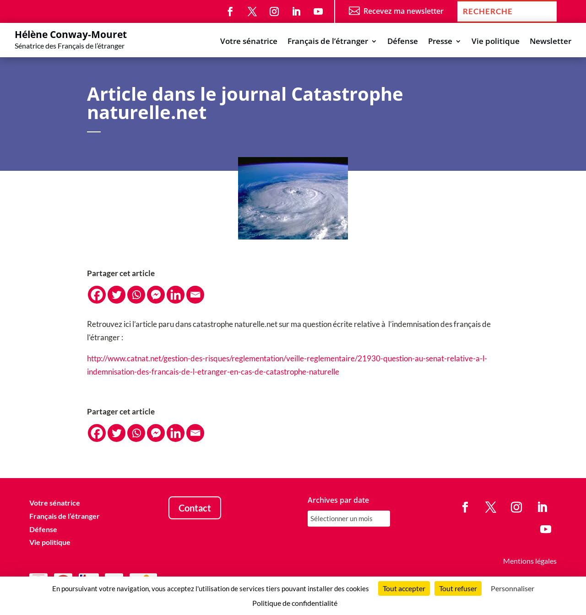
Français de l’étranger (328, 42)
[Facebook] (97, 295)
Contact (195, 507)
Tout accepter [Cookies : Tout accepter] (404, 588)
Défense (402, 42)
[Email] (195, 295)
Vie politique (496, 42)
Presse (440, 42)
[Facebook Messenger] (156, 295)
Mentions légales (530, 560)
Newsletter (550, 42)
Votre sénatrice (248, 42)
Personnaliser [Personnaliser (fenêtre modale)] (512, 588)
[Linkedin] (175, 295)
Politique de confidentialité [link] (294, 603)
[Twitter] (116, 295)
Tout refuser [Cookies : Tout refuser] (458, 588)
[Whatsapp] (136, 295)
